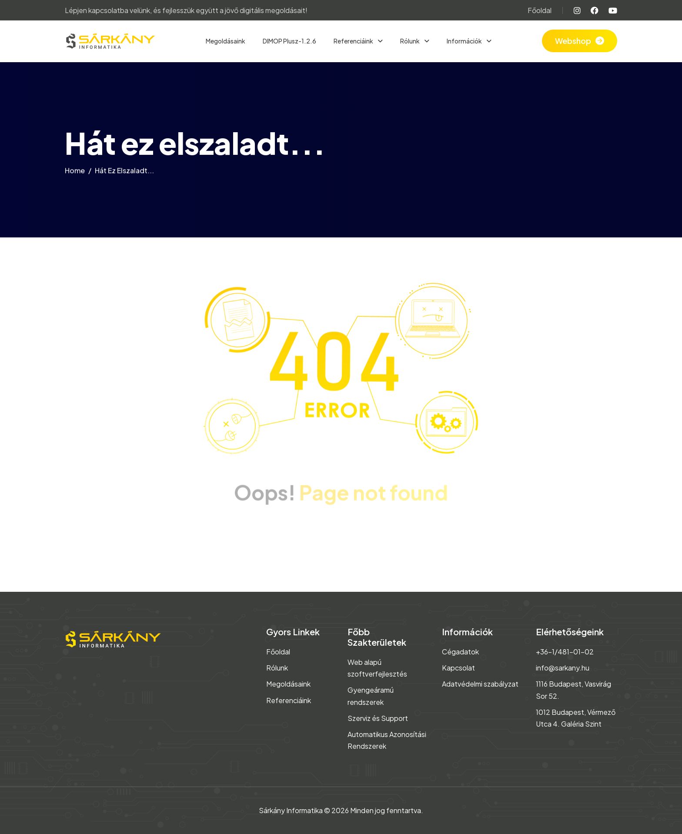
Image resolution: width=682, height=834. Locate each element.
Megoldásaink (225, 41)
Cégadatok (460, 651)
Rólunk (410, 41)
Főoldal (540, 10)
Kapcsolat (458, 667)
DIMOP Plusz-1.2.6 (289, 41)
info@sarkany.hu (562, 667)
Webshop (573, 41)
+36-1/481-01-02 (565, 651)
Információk (465, 41)
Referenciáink (354, 41)
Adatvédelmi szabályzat (480, 683)
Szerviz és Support (378, 718)
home (75, 172)
